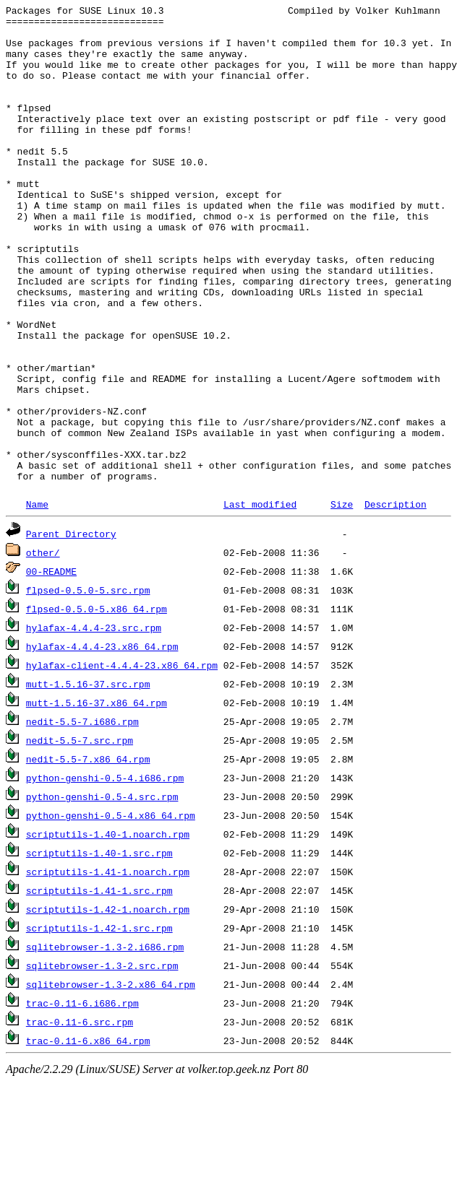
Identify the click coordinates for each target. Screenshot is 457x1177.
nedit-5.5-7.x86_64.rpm (88, 854)
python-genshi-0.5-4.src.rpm (102, 891)
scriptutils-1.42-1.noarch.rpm (107, 1004)
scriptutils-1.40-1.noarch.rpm (107, 929)
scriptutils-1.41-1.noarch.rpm (107, 966)
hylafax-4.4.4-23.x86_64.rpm (102, 741)
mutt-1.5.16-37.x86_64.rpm (96, 797)
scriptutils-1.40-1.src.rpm (99, 948)
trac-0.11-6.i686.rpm (82, 1098)
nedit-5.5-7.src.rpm (79, 835)
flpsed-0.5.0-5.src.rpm (88, 685)
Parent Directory (71, 628)
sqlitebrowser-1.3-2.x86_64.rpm (110, 1079)
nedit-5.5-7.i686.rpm (82, 816)
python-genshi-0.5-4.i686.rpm (105, 873)
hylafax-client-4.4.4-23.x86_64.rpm (122, 760)
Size (341, 599)
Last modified (259, 599)
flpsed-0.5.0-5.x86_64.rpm (96, 704)
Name (37, 599)
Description (395, 599)
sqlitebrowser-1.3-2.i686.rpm (105, 1041)
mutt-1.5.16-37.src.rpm (88, 779)
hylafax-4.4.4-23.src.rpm (93, 722)
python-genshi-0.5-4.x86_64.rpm (110, 910)
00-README (51, 666)
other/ (43, 647)
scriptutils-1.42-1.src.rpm (99, 1023)
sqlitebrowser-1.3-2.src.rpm (102, 1060)
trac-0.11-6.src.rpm (79, 1117)
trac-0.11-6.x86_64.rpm (88, 1135)
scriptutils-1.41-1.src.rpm (99, 985)
